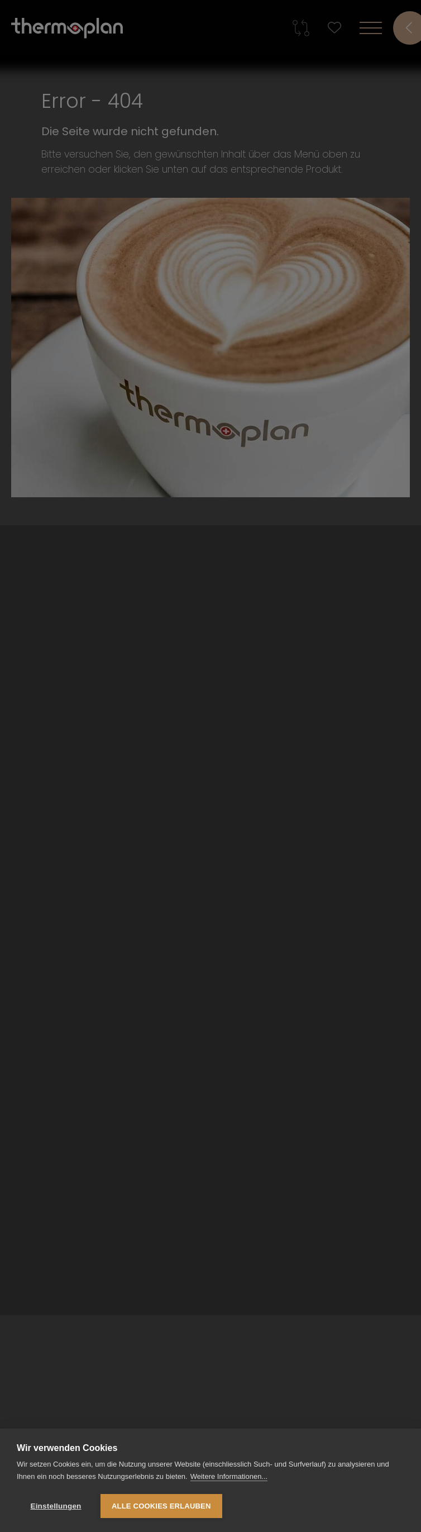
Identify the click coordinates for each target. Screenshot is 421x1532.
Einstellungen (55, 1506)
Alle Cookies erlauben (161, 1506)
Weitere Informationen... (229, 1476)
